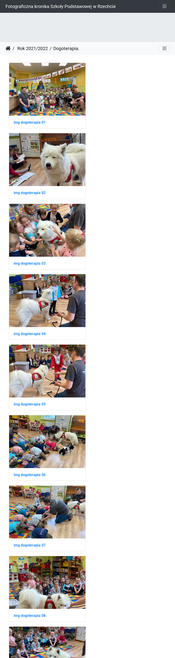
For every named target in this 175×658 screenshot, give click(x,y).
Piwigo (97, 648)
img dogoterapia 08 (112, 329)
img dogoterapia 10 (30, 399)
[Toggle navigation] (165, 6)
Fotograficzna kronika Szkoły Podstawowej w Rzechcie (60, 6)
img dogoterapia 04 (112, 191)
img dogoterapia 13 (112, 468)
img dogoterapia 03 (30, 191)
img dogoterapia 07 (30, 329)
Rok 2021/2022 (32, 48)
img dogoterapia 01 (30, 121)
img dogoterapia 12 (30, 468)
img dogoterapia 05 (30, 260)
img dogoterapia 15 (112, 537)
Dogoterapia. (66, 48)
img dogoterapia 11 (112, 399)
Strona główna (8, 48)
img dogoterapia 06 (112, 260)
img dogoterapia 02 (112, 121)
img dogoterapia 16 (30, 607)
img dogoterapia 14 (30, 537)
